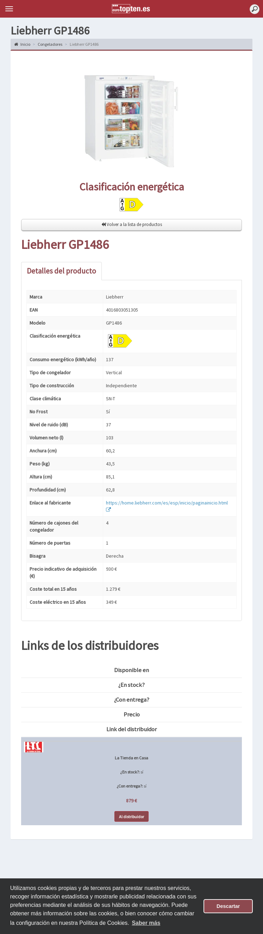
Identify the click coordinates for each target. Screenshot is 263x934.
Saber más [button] (146, 923)
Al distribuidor (131, 816)
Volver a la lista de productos (131, 224)
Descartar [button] (228, 906)
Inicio (22, 44)
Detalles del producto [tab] (61, 271)
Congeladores (50, 44)
